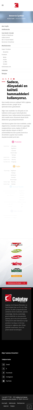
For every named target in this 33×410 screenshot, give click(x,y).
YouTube (9, 381)
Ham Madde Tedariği (8, 33)
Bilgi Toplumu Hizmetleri (10, 353)
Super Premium (6, 49)
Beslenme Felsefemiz (8, 42)
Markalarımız (6, 46)
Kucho (5, 59)
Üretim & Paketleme (7, 35)
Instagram (9, 377)
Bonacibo (5, 52)
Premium (4, 54)
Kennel (5, 64)
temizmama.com (6, 66)
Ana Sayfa (5, 26)
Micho (4, 57)
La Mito (5, 62)
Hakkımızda (6, 29)
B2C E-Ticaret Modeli (7, 40)
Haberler (5, 70)
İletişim (4, 73)
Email (8, 364)
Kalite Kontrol (6, 37)
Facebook (9, 373)
